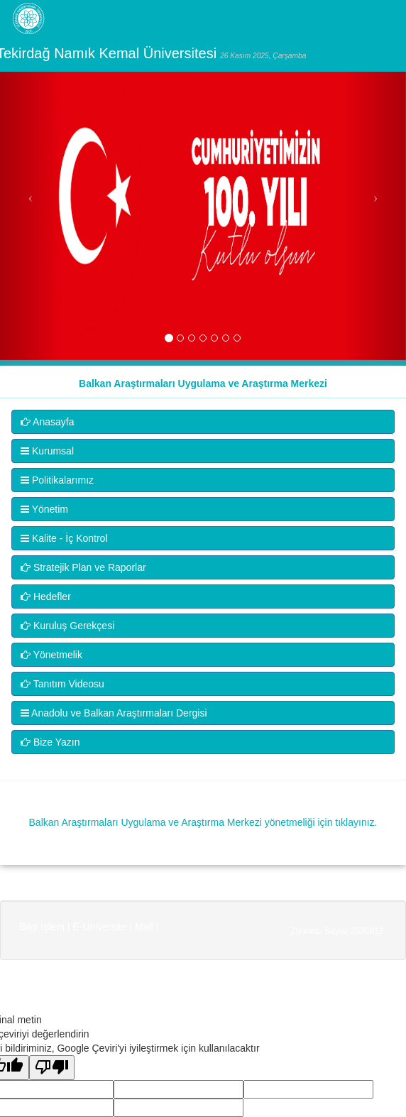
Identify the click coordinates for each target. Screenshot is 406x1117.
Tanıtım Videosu (62, 684)
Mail (144, 926)
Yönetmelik (51, 654)
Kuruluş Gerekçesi (67, 625)
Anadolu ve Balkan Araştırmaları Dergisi (114, 713)
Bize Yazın (50, 742)
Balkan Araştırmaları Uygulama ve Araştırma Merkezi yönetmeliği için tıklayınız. (203, 822)
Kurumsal (47, 451)
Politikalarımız (57, 480)
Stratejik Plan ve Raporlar (83, 567)
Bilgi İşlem (42, 926)
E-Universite (99, 926)
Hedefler (46, 596)
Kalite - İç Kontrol (64, 538)
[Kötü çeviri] (52, 1067)
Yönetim (44, 509)
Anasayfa (48, 421)
